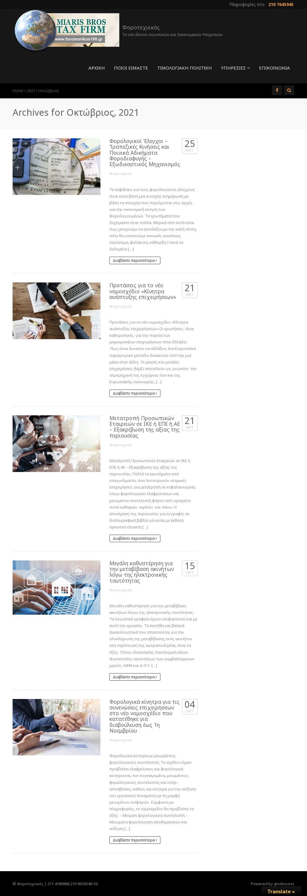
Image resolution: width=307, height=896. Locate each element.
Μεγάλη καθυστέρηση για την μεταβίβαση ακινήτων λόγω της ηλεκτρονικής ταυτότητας (141, 572)
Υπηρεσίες (235, 68)
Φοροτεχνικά (120, 173)
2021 (31, 90)
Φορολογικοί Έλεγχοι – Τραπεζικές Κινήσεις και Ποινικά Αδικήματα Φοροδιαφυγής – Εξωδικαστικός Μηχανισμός (144, 152)
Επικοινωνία (274, 68)
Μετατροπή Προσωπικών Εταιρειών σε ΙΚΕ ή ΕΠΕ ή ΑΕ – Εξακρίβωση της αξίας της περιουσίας (144, 426)
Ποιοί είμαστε (131, 68)
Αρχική (96, 68)
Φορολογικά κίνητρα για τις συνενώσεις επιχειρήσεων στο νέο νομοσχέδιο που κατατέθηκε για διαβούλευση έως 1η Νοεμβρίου (144, 716)
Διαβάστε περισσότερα (135, 260)
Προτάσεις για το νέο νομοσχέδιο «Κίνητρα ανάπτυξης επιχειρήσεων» (142, 291)
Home (18, 90)
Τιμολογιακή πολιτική (184, 68)
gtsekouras (284, 883)
